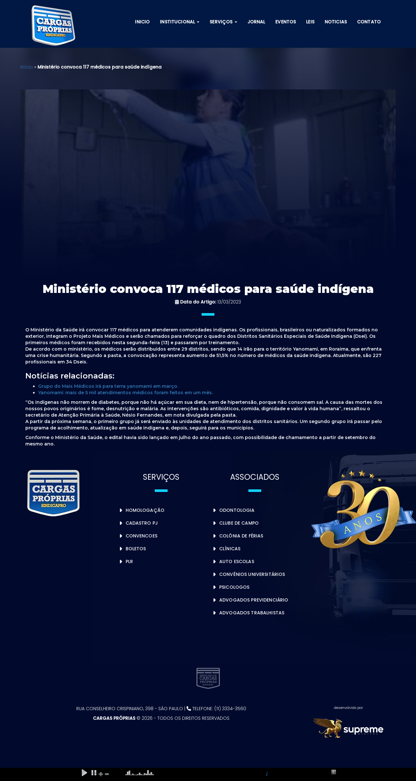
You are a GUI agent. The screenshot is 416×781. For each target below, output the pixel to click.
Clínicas (229, 548)
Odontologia (237, 510)
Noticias (336, 22)
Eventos (285, 22)
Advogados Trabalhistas (251, 613)
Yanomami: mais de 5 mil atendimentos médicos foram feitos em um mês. (125, 392)
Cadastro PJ (142, 523)
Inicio (142, 22)
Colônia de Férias (241, 536)
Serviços (223, 22)
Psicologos (234, 587)
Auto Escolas (236, 561)
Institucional (179, 22)
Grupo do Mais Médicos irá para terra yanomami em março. (108, 386)
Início (27, 67)
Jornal (256, 22)
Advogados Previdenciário (253, 600)
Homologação (145, 510)
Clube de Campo (239, 523)
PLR (129, 561)
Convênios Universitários (252, 574)
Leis (310, 22)
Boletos (136, 548)
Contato (369, 22)
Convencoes (141, 536)
